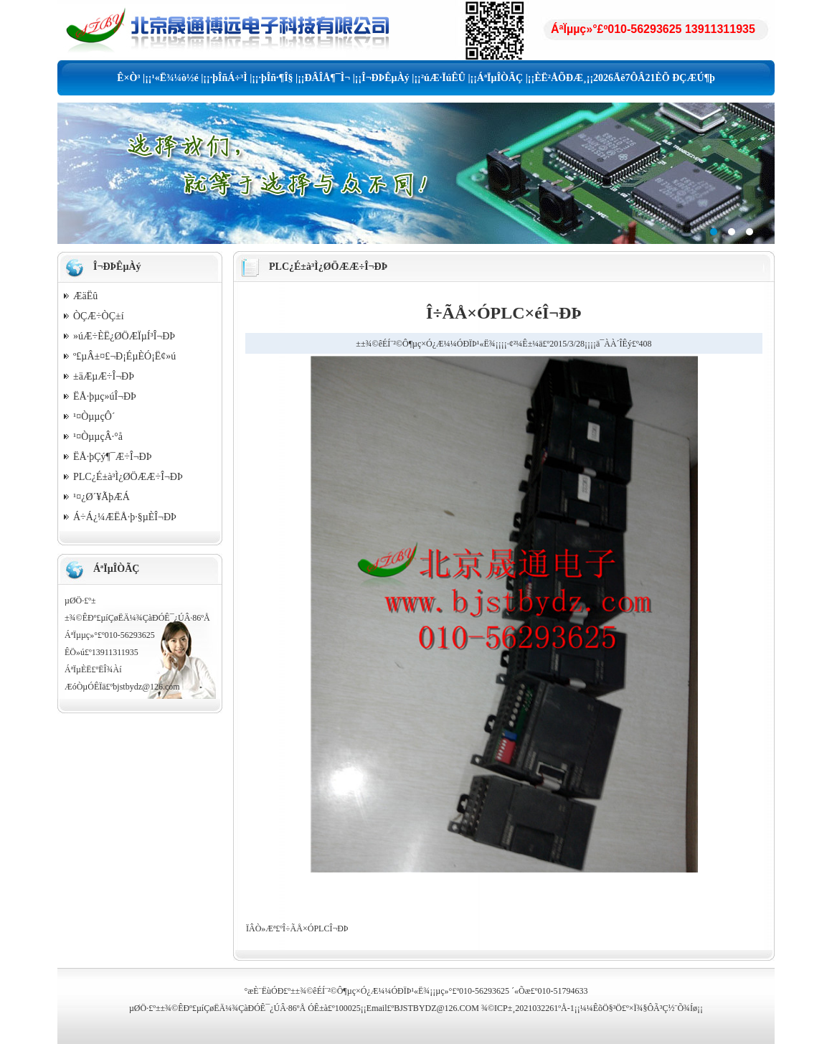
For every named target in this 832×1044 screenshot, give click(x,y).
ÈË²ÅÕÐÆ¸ (560, 77)
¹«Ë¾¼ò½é (174, 77)
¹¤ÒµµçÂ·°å (98, 436)
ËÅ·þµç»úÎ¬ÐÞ (104, 396)
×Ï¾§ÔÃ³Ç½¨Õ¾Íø (663, 1008)
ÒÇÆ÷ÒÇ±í (98, 316)
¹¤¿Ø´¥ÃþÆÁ (101, 497)
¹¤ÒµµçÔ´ (94, 416)
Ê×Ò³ (128, 77)
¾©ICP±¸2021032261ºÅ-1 (528, 1008)
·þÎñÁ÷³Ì (228, 77)
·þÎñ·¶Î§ (276, 77)
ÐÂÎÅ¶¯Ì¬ (328, 77)
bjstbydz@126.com (146, 687)
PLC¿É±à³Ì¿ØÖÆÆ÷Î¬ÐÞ (128, 476)
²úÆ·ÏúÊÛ (443, 77)
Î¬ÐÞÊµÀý (385, 77)
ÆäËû (85, 296)
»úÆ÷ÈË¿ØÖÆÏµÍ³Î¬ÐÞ (124, 336)
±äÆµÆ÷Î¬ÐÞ (103, 376)
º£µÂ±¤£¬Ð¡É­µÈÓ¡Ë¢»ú (124, 356)
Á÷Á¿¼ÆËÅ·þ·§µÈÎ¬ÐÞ (124, 517)
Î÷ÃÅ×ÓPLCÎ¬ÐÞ (315, 928)
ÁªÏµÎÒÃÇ (500, 77)
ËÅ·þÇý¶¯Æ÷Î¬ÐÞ (112, 456)
